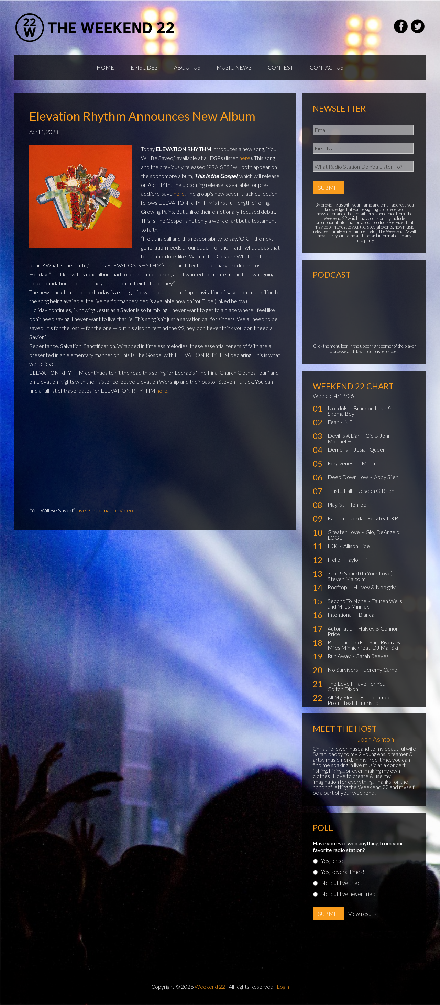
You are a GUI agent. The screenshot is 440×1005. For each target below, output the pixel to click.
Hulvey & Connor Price (363, 633)
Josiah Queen (370, 451)
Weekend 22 (210, 988)
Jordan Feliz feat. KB (374, 520)
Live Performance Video (104, 511)
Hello (334, 561)
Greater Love (344, 533)
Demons (338, 451)
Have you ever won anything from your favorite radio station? (358, 848)
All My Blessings (346, 699)
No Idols (338, 409)
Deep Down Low (348, 478)
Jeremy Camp (380, 671)
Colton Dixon (343, 690)
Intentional (341, 616)
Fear (334, 423)
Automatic (340, 630)
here (244, 159)
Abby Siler (386, 478)
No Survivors (343, 671)
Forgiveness (342, 465)
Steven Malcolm (347, 580)
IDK (333, 547)
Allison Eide (356, 547)
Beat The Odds (346, 644)
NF (348, 423)
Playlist (336, 506)
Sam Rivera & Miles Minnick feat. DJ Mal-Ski (364, 647)
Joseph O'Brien (376, 492)
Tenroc (358, 506)
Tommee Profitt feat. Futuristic (359, 702)
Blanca (366, 616)
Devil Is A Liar (344, 437)
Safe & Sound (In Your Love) (361, 575)
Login (283, 988)
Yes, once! (333, 862)
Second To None (347, 602)
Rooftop (338, 588)
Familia (336, 520)
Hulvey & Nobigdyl (375, 588)
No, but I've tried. (341, 884)
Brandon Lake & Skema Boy (359, 412)
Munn (368, 465)
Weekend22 (95, 27)
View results (362, 915)
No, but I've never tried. (348, 895)
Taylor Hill (357, 561)
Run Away (340, 657)
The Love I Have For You (357, 685)
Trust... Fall (340, 492)
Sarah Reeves (372, 657)
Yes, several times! (342, 873)
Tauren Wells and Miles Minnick (365, 605)
